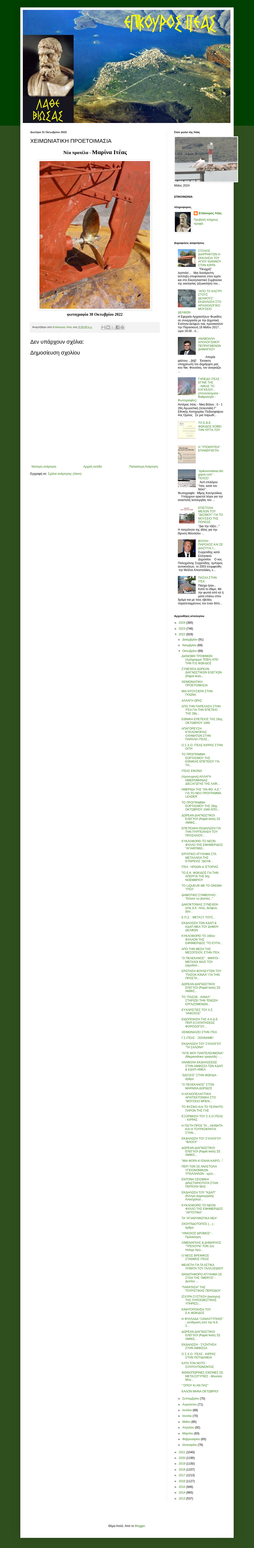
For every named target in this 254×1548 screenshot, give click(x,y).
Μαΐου (186, 1422)
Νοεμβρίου (189, 645)
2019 (182, 1463)
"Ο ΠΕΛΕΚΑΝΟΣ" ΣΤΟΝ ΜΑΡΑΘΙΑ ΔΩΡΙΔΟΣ (198, 1086)
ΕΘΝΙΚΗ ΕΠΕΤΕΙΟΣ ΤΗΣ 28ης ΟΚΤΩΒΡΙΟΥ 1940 (202, 720)
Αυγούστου (190, 1404)
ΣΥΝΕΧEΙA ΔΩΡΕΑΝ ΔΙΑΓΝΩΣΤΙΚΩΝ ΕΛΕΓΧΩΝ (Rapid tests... (202, 672)
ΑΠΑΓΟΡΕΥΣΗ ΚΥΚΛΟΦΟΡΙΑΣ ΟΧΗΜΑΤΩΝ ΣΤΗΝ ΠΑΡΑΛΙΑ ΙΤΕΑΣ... (196, 734)
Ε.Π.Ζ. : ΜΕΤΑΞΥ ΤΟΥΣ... (199, 917)
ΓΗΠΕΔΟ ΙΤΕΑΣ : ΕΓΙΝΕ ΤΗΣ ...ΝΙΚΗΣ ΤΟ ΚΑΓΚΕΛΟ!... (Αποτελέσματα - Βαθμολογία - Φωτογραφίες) (199, 389)
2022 (182, 634)
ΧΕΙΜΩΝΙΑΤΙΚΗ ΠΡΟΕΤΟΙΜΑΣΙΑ (195, 683)
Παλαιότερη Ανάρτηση (143, 466)
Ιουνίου (187, 1416)
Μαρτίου (188, 1433)
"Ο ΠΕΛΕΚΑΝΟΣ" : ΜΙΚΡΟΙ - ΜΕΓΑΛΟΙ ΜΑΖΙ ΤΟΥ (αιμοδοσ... (201, 961)
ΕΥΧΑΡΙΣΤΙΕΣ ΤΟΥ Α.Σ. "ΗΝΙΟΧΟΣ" (198, 1011)
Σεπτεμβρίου (191, 1398)
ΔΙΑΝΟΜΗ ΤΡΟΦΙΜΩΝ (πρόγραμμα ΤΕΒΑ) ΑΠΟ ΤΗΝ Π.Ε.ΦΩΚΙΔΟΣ (200, 659)
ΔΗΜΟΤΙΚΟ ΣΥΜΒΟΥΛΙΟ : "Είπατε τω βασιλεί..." (199, 896)
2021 (182, 1452)
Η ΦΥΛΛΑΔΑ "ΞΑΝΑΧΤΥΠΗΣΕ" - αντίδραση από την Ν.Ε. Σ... (202, 1322)
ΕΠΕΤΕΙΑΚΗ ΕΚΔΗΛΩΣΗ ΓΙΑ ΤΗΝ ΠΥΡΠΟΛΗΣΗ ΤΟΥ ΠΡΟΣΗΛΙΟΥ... (201, 832)
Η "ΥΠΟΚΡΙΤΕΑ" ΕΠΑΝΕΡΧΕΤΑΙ (209, 448)
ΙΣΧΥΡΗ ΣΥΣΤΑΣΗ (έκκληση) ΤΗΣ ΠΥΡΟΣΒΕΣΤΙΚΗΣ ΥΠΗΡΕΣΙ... (201, 1300)
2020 (182, 1458)
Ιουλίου (187, 1410)
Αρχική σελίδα (92, 466)
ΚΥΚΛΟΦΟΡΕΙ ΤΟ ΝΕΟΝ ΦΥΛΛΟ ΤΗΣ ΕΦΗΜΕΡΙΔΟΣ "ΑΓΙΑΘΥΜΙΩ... (202, 844)
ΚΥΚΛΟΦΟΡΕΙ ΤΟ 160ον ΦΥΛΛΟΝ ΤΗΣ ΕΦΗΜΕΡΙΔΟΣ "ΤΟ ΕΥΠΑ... (202, 939)
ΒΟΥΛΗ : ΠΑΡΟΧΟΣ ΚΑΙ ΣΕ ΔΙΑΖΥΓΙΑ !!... (210, 544)
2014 (182, 1492)
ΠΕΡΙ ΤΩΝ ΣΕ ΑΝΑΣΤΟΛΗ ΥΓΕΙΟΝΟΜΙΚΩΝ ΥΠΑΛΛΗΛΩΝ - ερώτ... (199, 1170)
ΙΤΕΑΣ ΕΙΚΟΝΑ (192, 771)
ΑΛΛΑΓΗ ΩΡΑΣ (192, 700)
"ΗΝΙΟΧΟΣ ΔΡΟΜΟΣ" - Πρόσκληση (197, 1235)
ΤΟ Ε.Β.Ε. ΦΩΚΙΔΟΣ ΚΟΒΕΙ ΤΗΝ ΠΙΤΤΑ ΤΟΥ (210, 426)
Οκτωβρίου (190, 651)
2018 (182, 1469)
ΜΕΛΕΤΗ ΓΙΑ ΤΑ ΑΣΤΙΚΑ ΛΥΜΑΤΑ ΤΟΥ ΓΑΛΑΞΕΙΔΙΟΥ (202, 1266)
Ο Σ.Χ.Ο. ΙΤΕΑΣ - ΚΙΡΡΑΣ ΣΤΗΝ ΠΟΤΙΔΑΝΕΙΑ (199, 1355)
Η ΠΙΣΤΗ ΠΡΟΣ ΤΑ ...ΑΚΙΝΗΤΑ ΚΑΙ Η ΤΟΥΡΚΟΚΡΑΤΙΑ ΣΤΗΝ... (202, 1129)
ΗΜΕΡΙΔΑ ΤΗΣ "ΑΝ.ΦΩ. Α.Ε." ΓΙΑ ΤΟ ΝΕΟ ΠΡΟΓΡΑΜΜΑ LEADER (201, 793)
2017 (182, 1475)
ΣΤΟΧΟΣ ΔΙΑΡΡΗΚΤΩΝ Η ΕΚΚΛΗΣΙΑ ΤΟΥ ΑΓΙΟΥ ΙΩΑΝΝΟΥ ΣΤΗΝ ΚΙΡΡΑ (209, 258)
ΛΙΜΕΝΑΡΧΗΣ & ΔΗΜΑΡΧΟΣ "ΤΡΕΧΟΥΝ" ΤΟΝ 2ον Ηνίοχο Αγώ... (201, 1246)
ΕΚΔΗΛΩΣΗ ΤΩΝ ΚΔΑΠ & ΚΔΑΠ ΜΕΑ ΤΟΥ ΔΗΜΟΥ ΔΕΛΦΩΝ (200, 926)
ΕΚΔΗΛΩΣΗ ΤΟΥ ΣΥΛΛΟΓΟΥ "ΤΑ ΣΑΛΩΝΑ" (201, 1045)
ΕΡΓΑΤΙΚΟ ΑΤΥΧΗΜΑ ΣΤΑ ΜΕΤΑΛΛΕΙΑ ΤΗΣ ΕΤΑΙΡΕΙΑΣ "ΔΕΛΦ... (199, 857)
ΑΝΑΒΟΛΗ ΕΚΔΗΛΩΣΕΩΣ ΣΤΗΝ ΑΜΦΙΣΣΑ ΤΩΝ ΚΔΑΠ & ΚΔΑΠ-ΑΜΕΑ (202, 1066)
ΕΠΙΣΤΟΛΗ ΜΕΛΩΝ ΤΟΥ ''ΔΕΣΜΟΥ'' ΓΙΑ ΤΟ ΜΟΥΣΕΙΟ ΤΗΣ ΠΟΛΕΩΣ (210, 515)
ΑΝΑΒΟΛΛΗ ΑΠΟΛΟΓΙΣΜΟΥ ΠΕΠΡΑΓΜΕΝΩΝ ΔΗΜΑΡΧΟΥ (209, 344)
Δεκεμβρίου (190, 639)
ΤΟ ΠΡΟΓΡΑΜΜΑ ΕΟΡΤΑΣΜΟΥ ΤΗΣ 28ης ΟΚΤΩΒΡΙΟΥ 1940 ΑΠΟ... (201, 806)
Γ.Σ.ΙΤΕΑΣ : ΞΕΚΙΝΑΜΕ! (198, 1038)
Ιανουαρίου (190, 1445)
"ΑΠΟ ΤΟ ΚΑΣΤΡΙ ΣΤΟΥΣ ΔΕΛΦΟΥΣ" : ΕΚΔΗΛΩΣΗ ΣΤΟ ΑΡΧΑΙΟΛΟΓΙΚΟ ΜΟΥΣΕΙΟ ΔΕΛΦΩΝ (200, 301)
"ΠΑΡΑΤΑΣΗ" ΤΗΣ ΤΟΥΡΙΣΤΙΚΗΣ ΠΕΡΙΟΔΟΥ (201, 1289)
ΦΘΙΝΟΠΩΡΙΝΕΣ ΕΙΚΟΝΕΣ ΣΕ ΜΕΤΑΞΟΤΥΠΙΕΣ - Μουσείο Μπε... (202, 1376)
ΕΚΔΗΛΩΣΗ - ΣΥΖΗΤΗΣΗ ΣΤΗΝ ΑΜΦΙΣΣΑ (199, 1346)
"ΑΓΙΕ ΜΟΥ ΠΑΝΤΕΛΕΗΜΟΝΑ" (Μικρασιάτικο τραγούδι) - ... (202, 1054)
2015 (182, 1487)
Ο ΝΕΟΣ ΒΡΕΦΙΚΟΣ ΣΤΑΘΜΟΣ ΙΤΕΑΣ (195, 1257)
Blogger (140, 1526)
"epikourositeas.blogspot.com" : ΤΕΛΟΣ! (210, 474)
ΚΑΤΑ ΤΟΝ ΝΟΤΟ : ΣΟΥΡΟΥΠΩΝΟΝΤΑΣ (198, 1364)
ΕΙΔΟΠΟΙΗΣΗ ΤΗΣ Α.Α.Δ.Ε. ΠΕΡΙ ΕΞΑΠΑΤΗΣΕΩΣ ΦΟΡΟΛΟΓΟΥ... (200, 1023)
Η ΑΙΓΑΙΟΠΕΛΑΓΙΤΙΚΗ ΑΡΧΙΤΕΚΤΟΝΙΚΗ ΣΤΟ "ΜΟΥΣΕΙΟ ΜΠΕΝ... (199, 1097)
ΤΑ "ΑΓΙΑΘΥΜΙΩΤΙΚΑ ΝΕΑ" (200, 1218)
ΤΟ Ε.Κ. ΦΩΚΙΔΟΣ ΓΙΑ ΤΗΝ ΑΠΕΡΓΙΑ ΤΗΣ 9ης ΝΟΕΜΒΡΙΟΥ (200, 876)
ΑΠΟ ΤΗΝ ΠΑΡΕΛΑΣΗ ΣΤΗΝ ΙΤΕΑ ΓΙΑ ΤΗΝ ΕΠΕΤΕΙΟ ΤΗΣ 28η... (201, 710)
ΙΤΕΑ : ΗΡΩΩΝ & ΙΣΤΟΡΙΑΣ (200, 867)
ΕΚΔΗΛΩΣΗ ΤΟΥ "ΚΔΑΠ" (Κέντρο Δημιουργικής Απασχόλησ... (199, 1196)
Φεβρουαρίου (191, 1439)
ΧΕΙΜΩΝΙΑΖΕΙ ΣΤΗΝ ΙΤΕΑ (199, 1032)
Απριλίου (188, 1427)
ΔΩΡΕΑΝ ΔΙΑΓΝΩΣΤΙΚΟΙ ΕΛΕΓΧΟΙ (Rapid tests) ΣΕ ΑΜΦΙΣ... (201, 819)
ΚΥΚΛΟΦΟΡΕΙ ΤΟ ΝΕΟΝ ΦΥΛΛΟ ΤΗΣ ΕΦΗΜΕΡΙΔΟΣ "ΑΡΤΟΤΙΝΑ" (202, 1209)
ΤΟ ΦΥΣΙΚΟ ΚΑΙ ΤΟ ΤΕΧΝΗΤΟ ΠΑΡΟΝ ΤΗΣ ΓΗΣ (202, 1108)
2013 (182, 1498)
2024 (182, 622)
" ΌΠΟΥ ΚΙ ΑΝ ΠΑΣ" (195, 1385)
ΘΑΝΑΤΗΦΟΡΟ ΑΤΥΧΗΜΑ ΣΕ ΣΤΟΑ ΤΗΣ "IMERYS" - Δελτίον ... (202, 1278)
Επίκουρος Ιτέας (210, 213)
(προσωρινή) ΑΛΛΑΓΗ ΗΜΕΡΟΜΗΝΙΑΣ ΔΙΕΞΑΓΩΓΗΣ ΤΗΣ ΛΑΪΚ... (201, 780)
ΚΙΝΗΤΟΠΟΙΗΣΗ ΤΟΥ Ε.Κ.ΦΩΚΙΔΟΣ (196, 1311)
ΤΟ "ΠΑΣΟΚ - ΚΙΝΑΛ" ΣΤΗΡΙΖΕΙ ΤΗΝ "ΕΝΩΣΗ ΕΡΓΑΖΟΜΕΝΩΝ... (200, 1000)
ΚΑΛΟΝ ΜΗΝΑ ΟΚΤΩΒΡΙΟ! (200, 1391)
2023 (182, 628)
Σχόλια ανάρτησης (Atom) (65, 474)
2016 (182, 1481)
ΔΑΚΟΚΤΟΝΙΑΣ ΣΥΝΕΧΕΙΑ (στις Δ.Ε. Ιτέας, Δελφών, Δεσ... (200, 908)
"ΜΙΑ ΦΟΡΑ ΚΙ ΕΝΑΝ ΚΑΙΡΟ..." (202, 1161)
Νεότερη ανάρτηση (44, 466)
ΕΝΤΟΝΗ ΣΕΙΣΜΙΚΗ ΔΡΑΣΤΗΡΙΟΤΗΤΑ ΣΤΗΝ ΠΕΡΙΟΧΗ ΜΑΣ (200, 1183)
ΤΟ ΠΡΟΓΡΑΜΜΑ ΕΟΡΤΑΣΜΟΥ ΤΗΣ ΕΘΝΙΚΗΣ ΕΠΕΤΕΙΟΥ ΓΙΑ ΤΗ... (200, 760)
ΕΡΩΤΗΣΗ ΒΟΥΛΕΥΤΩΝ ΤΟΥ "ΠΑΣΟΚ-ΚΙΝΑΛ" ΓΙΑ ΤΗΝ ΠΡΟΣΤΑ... (201, 974)
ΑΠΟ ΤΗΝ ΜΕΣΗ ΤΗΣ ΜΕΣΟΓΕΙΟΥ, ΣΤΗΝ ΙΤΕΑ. (201, 950)
